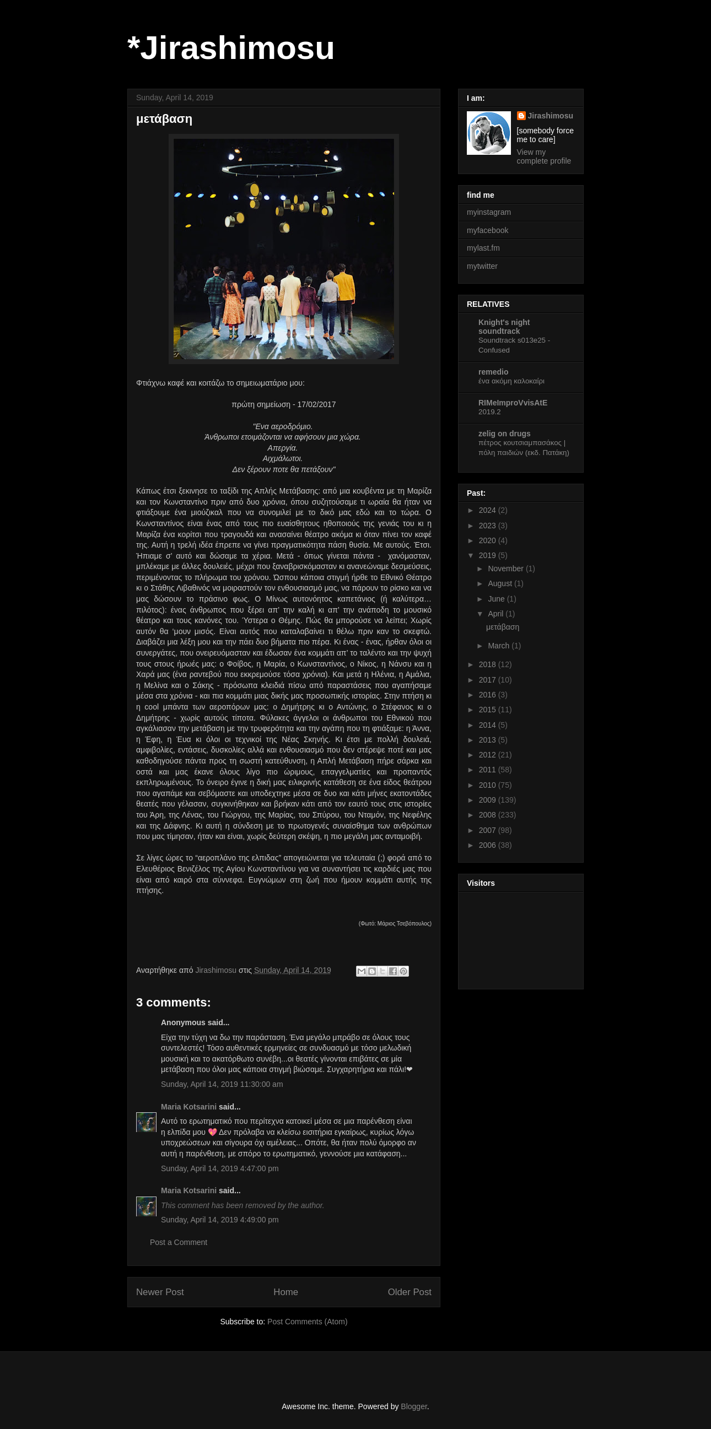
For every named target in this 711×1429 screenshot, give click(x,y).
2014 (488, 725)
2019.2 (489, 412)
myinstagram (489, 212)
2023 (488, 525)
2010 (488, 785)
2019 (488, 555)
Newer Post (160, 1292)
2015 (488, 709)
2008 (488, 814)
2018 (488, 664)
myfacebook (487, 230)
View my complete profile (544, 156)
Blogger (414, 1406)
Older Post (410, 1292)
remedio (493, 371)
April (496, 613)
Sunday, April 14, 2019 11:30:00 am (222, 1084)
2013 (488, 739)
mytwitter (482, 266)
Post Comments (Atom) (307, 1321)
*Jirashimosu (231, 47)
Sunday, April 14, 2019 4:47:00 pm (220, 1168)
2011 (488, 769)
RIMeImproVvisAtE (512, 402)
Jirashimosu (550, 115)
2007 (488, 830)
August (501, 583)
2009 (488, 799)
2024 (488, 510)
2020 (488, 540)
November (506, 568)
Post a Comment (178, 1242)
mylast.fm (483, 247)
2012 (488, 754)
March (499, 645)
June (497, 598)
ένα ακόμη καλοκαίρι (511, 381)
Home (285, 1292)
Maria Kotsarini (189, 1106)
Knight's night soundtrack (504, 326)
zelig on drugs (504, 433)
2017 (488, 679)
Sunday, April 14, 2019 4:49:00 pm (220, 1219)
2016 (488, 694)
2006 (488, 845)
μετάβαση (502, 627)
